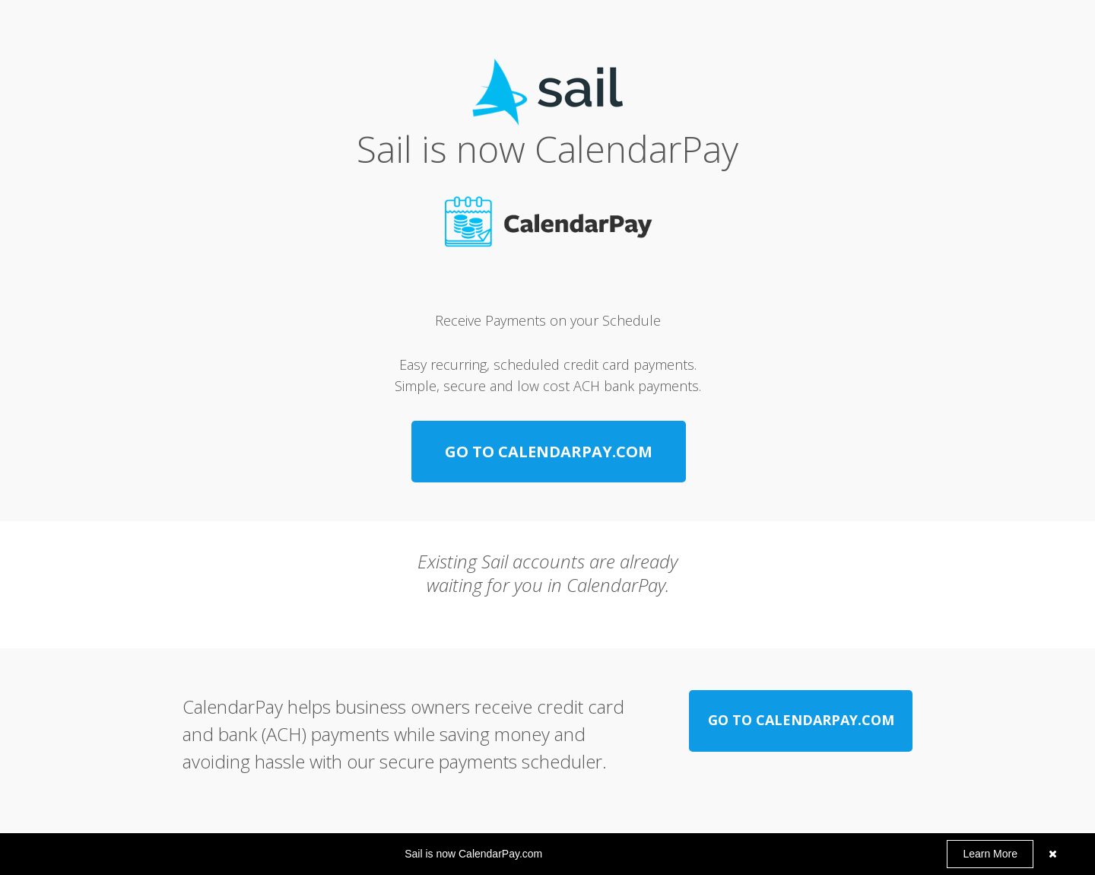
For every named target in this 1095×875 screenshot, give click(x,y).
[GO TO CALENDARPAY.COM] (548, 451)
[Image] (547, 222)
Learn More (990, 854)
